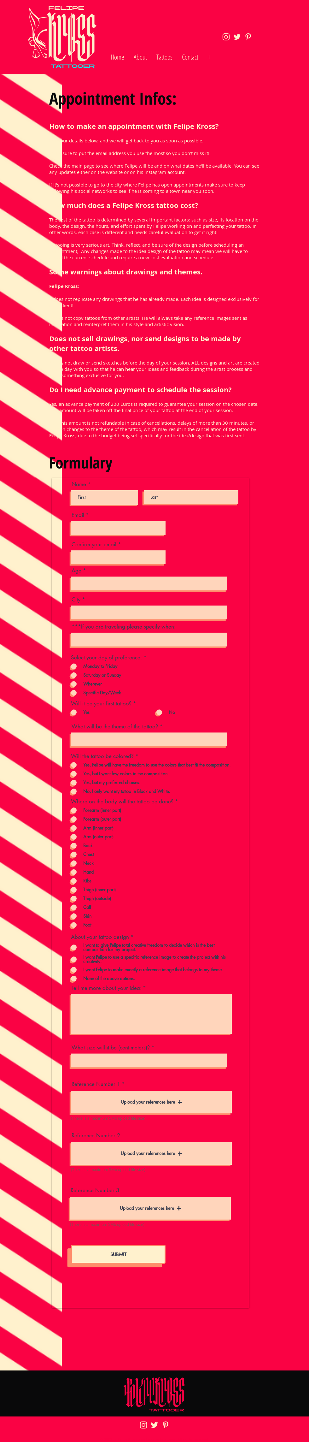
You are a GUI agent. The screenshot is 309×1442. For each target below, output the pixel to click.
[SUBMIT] (118, 1254)
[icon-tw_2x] (237, 37)
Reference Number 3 (95, 1190)
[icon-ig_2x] (226, 37)
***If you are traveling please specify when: (124, 626)
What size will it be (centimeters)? (111, 1047)
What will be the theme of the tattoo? (115, 726)
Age (76, 570)
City (76, 599)
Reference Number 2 (96, 1135)
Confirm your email (94, 544)
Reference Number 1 (96, 1084)
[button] (151, 1102)
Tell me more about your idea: (106, 988)
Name (79, 484)
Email (78, 515)
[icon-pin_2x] (248, 37)
